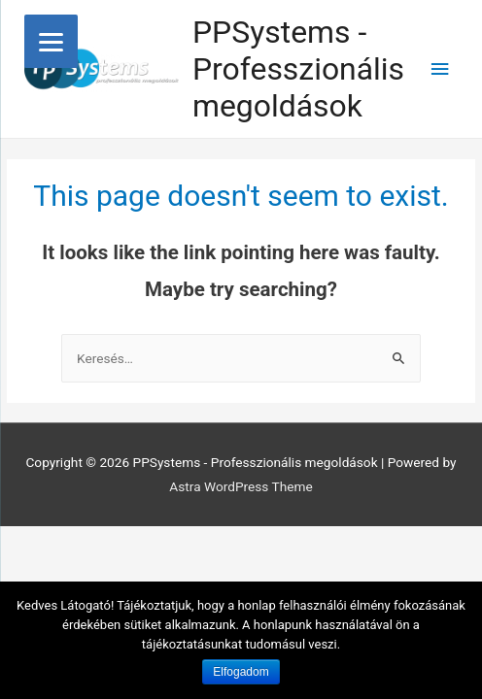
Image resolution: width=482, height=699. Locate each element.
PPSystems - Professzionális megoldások (298, 69)
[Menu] (51, 41)
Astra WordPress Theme (240, 486)
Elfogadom (240, 672)
